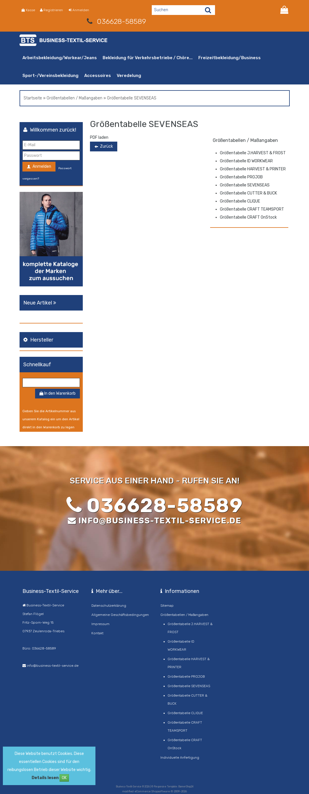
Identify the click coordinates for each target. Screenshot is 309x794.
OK (64, 777)
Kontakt (97, 633)
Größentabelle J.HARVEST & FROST (253, 153)
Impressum (100, 624)
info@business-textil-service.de (159, 520)
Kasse (28, 10)
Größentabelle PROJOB (241, 177)
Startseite (33, 98)
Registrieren (51, 10)
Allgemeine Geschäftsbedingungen (120, 615)
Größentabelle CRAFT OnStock (248, 217)
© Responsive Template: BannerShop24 (172, 786)
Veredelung (129, 75)
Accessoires (97, 75)
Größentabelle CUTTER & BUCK (248, 193)
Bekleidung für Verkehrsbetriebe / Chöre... (148, 57)
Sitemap (167, 606)
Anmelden (79, 10)
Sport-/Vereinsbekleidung (50, 75)
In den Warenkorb (57, 393)
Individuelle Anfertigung (179, 758)
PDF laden (99, 137)
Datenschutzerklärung (108, 606)
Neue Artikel (40, 303)
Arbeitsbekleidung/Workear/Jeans (59, 57)
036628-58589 (121, 21)
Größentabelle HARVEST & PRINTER (253, 169)
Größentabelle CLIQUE (240, 201)
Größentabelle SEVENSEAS (245, 185)
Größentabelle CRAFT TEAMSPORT (252, 209)
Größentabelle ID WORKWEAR (246, 161)
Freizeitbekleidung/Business (229, 57)
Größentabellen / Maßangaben (74, 98)
